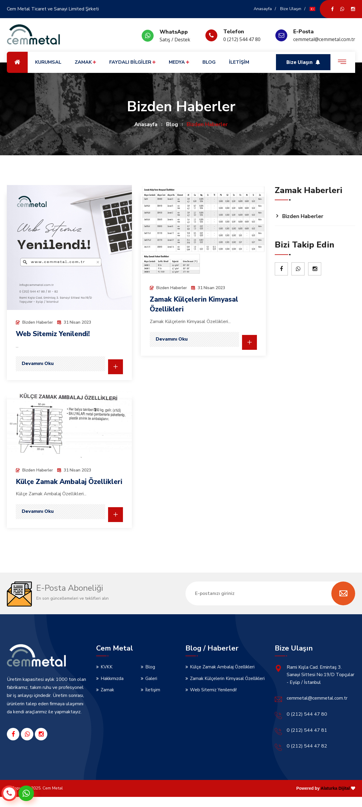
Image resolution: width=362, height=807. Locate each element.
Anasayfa (263, 9)
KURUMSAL (48, 62)
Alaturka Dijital (335, 798)
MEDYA (179, 62)
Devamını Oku (38, 363)
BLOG (209, 62)
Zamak (107, 700)
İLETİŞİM (239, 62)
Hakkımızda (112, 688)
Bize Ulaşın (290, 9)
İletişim (152, 700)
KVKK (107, 677)
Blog (172, 124)
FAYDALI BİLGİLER (132, 62)
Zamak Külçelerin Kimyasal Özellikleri (227, 688)
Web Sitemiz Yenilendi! (54, 334)
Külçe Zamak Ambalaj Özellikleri (222, 677)
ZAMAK (85, 62)
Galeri (151, 688)
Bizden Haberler (302, 216)
